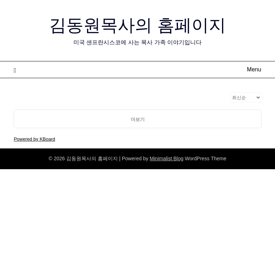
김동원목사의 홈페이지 (137, 25)
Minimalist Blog (166, 158)
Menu (254, 69)
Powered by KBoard (34, 139)
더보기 (138, 119)
